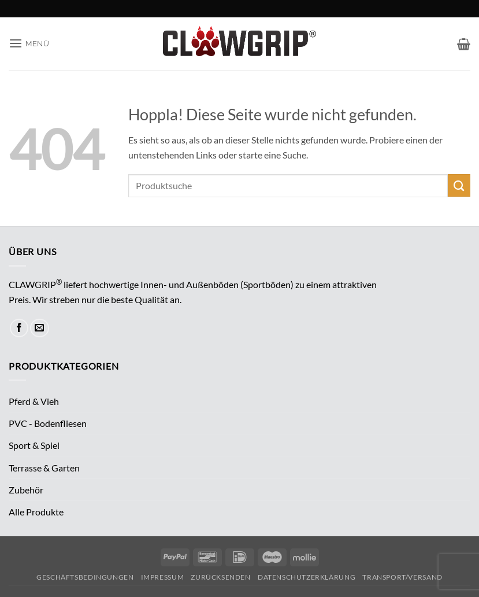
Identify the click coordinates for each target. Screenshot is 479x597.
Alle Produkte (36, 511)
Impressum (162, 577)
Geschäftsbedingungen (84, 577)
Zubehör (26, 489)
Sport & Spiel (34, 445)
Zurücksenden (220, 577)
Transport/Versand (402, 577)
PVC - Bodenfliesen (48, 423)
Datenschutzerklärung (306, 577)
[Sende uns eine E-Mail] (39, 328)
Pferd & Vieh (34, 401)
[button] (29, 44)
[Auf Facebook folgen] (19, 328)
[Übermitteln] (459, 185)
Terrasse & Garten (44, 467)
